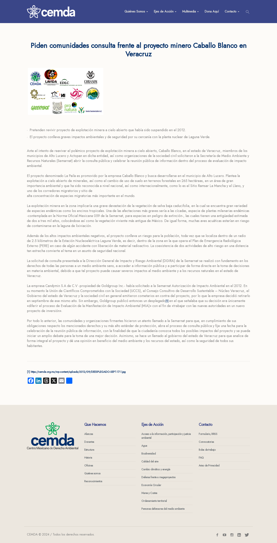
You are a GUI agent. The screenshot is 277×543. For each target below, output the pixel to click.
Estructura (89, 450)
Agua (144, 446)
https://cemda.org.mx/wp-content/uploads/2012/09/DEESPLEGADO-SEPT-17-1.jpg (78, 372)
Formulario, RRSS (208, 434)
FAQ (201, 458)
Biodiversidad (148, 453)
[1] (166, 301)
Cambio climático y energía (155, 469)
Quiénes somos (92, 473)
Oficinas (88, 465)
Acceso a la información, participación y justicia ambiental (166, 436)
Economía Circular (151, 485)
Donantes (89, 442)
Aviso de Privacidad (209, 465)
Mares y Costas (149, 493)
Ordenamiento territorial (154, 501)
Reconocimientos (93, 481)
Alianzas (88, 434)
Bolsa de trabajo (207, 450)
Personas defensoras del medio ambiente (162, 509)
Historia (88, 458)
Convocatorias (206, 442)
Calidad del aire (149, 461)
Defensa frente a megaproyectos (158, 477)
